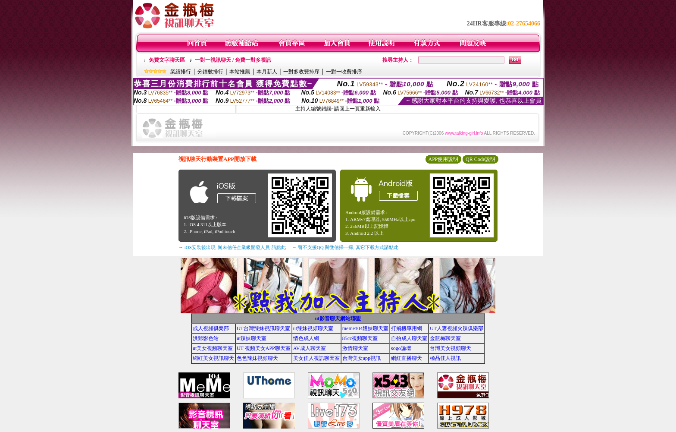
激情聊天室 (355, 348)
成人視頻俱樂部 (211, 328)
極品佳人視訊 (445, 358)
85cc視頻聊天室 (360, 338)
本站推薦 (239, 72)
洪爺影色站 (206, 338)
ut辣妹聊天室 (251, 338)
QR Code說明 (480, 159)
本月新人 (267, 72)
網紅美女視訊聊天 (213, 358)
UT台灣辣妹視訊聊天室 (263, 328)
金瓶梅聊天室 (445, 338)
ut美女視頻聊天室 (213, 348)
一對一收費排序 (344, 72)
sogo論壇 (401, 348)
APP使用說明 (443, 159)
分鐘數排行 (210, 72)
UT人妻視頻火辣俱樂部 (456, 328)
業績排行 (180, 72)
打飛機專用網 (406, 328)
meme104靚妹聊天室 (365, 328)
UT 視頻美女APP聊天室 (264, 348)
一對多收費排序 (301, 72)
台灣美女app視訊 (361, 358)
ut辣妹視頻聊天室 (313, 328)
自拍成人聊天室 (409, 338)
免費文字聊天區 (167, 60)
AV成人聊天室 (309, 348)
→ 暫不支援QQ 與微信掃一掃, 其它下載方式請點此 (345, 247)
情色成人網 (306, 338)
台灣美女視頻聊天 (450, 348)
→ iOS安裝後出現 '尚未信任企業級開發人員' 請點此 (232, 247)
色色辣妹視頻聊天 (257, 358)
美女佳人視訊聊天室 (316, 358)
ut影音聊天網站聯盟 (338, 318)
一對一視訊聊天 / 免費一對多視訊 (233, 60)
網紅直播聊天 (406, 358)
